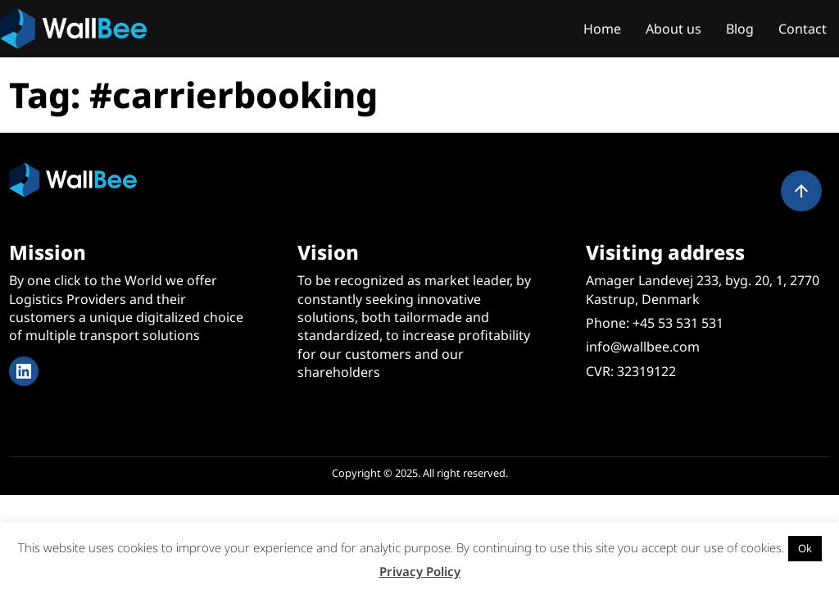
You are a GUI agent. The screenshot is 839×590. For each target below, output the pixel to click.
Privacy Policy (419, 571)
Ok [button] (805, 548)
